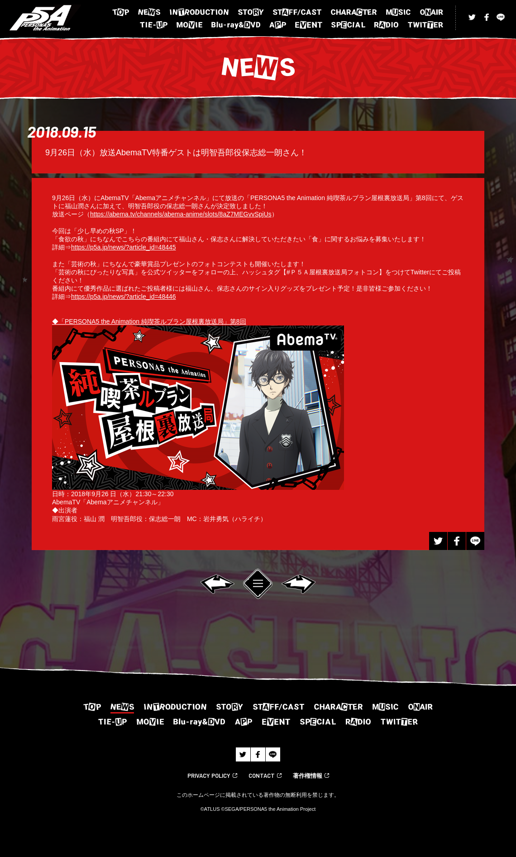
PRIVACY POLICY (208, 776)
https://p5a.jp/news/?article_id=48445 (123, 247)
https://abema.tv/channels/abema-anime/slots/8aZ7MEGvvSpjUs (181, 214)
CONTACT (261, 776)
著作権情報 (307, 776)
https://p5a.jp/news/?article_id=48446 (123, 296)
